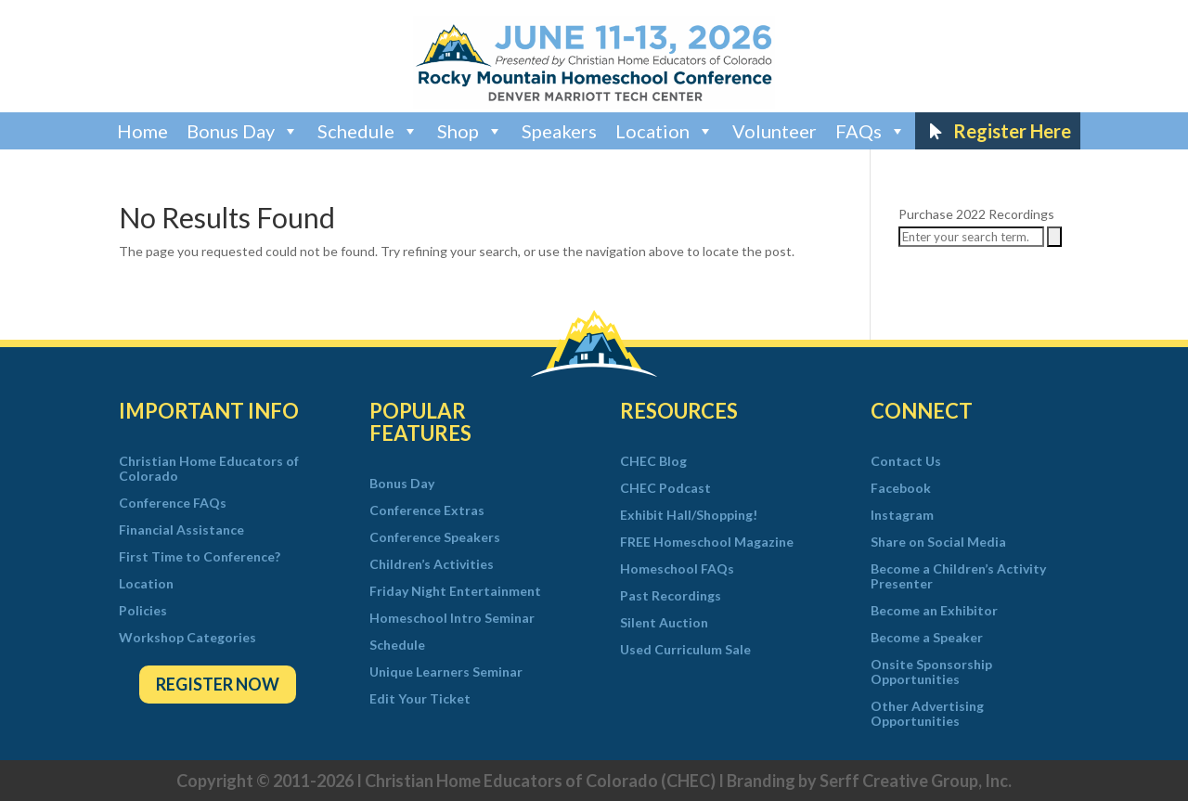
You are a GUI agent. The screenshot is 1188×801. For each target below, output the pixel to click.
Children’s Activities (431, 564)
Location (664, 130)
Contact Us (906, 461)
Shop (470, 130)
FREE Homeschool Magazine (707, 542)
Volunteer (774, 131)
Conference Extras (426, 510)
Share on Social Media (938, 542)
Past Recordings (670, 595)
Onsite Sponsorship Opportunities (931, 672)
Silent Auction (664, 622)
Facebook (901, 488)
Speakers (559, 131)
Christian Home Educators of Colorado (209, 469)
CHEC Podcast (665, 488)
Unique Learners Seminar (446, 672)
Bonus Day (243, 130)
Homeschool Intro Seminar (452, 618)
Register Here (1012, 131)
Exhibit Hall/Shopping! (688, 515)
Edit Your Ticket (420, 698)
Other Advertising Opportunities (927, 714)
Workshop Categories (187, 637)
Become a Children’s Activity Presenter (958, 576)
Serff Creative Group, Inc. (916, 780)
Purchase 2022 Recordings (976, 214)
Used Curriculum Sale (685, 649)
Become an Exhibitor (934, 610)
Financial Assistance (181, 530)
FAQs (870, 130)
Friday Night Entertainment (455, 591)
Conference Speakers (434, 537)
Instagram (902, 515)
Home (142, 131)
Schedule (368, 130)
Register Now (217, 684)
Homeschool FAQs (677, 569)
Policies (143, 610)
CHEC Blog (653, 461)
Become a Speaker (927, 637)
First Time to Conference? (199, 556)
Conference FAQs (172, 503)
